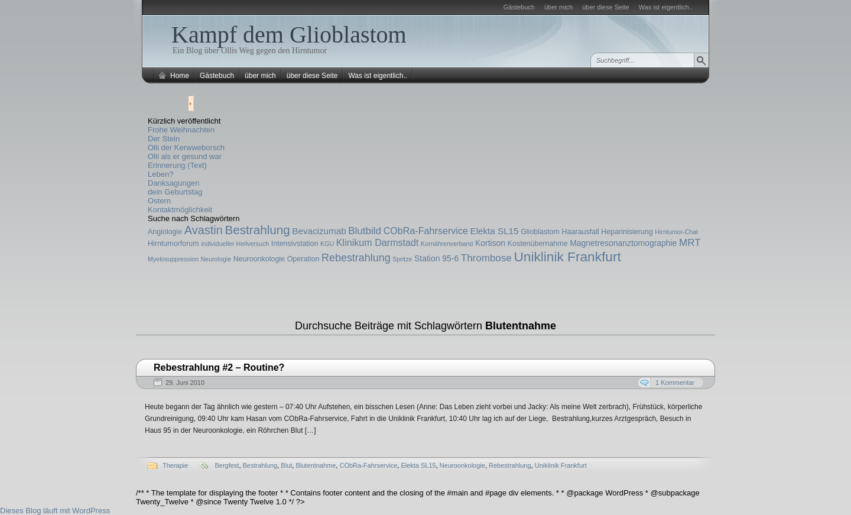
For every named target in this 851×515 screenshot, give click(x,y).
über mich (558, 7)
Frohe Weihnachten (181, 129)
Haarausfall (580, 232)
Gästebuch (519, 7)
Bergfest (227, 465)
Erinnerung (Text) (177, 165)
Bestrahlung (257, 230)
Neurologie (216, 259)
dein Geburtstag (175, 191)
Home (179, 76)
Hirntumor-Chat (676, 231)
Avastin (203, 230)
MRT (690, 242)
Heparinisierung (626, 232)
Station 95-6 (436, 258)
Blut (286, 465)
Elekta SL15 (494, 231)
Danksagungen (173, 183)
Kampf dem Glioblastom (289, 34)
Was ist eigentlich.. (666, 7)
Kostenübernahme (538, 243)
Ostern (159, 200)
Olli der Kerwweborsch (186, 147)
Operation (303, 259)
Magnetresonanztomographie (623, 243)
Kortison (490, 243)
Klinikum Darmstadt (377, 242)
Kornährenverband (447, 243)
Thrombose (486, 258)
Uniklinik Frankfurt (567, 256)
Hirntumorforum (173, 243)
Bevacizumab (319, 231)
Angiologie (165, 232)
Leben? (160, 174)
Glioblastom (540, 232)
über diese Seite (605, 7)
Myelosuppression (173, 259)
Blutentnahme (315, 465)
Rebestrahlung (356, 258)
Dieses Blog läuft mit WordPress (55, 510)
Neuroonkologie (259, 259)
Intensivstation (295, 243)
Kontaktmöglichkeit (180, 209)
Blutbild (364, 231)
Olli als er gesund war (185, 156)
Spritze (402, 259)
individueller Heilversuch (235, 243)
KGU (327, 243)
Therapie (175, 465)
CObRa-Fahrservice (426, 230)
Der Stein (164, 138)
